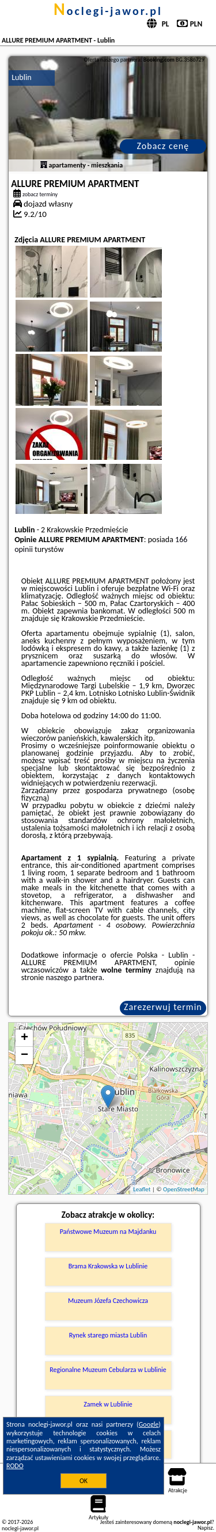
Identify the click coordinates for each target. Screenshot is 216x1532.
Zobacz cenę (163, 145)
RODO (15, 1466)
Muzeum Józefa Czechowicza (108, 1301)
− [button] (24, 1055)
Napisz (205, 1527)
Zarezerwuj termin (163, 1006)
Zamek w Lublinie (108, 1404)
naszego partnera (74, 977)
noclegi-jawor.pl (108, 11)
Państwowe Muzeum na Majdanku (108, 1232)
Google (149, 1424)
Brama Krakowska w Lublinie (108, 1266)
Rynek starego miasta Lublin (108, 1335)
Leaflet (141, 1189)
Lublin (21, 77)
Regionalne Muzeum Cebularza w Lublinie (108, 1370)
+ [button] (24, 1038)
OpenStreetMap (183, 1189)
